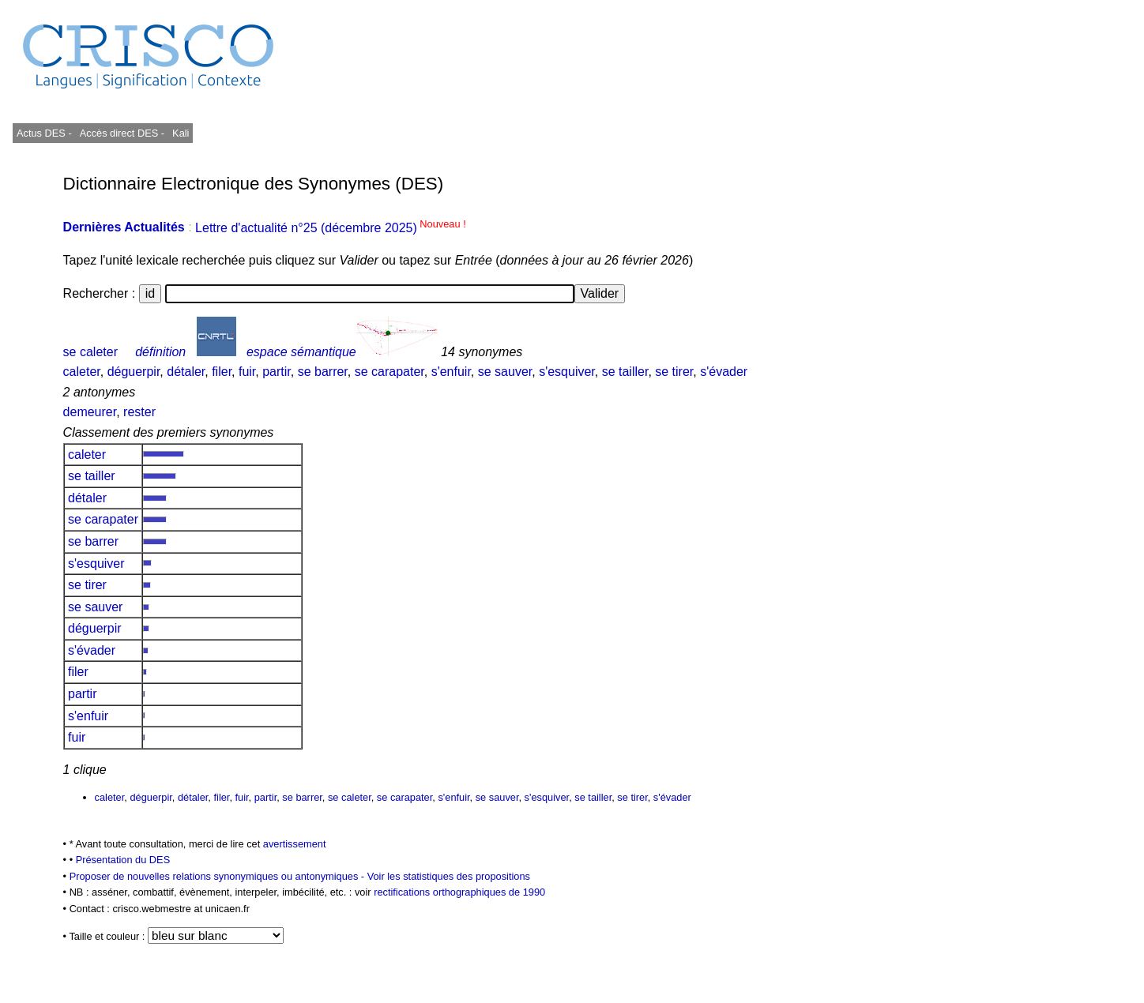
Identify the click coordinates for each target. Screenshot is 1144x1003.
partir (276, 371)
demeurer (90, 412)
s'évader (723, 371)
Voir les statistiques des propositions (448, 876)
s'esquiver (567, 371)
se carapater (389, 371)
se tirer (674, 371)
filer (221, 371)
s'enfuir (451, 371)
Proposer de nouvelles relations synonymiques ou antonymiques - (218, 876)
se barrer (323, 371)
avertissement (294, 844)
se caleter (90, 352)
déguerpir (133, 371)
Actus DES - (44, 133)
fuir (247, 371)
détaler (186, 371)
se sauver (505, 371)
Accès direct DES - (122, 133)
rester (139, 412)
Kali (180, 133)
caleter (81, 371)
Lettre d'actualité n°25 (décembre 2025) (330, 228)
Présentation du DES (123, 860)
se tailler (625, 371)
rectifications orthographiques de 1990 (459, 892)
